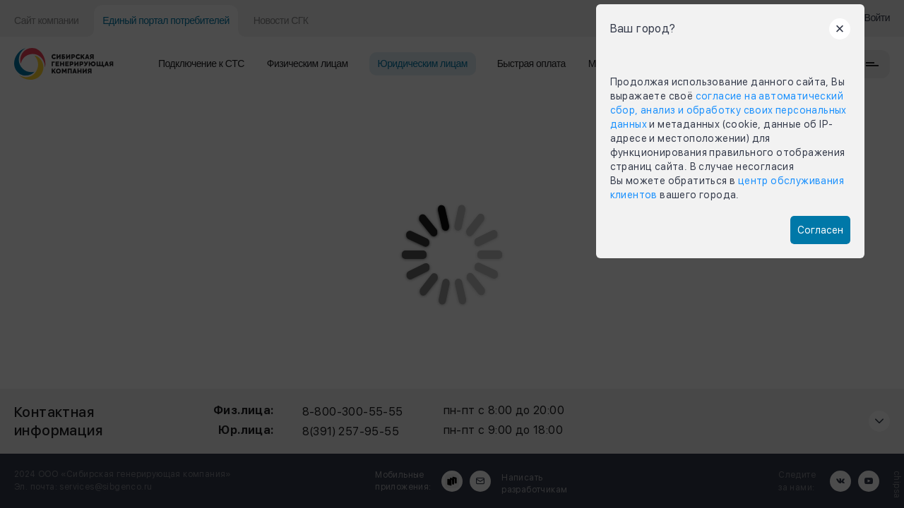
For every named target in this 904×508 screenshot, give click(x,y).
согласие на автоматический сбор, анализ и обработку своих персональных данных (728, 110)
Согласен (820, 230)
